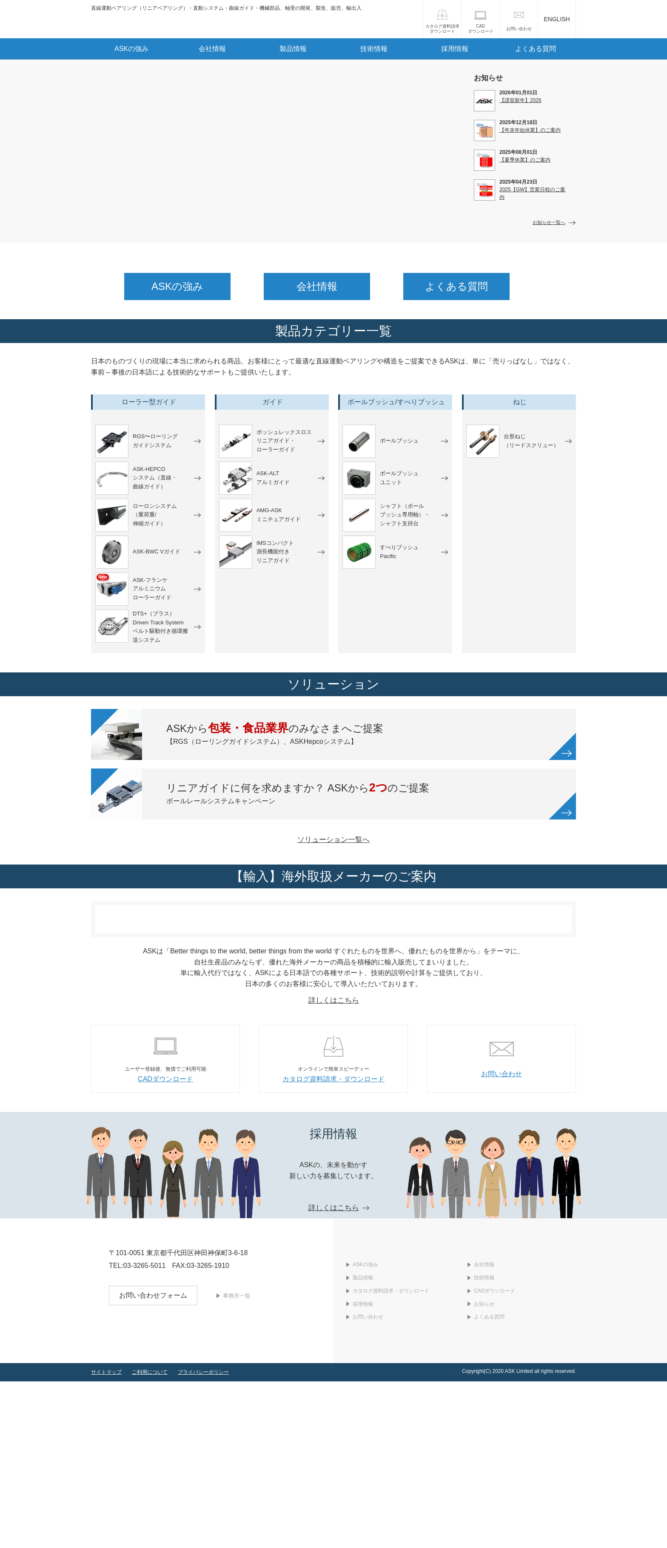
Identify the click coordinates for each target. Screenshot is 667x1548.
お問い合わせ (519, 28)
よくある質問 (535, 48)
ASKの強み (131, 48)
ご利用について (150, 1539)
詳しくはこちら (333, 1166)
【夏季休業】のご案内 (524, 160)
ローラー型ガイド (149, 401)
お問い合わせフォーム (153, 1476)
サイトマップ (106, 1539)
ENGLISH (557, 19)
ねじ (520, 401)
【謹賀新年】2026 (520, 100)
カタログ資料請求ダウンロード (442, 29)
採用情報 (454, 48)
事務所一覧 (237, 1477)
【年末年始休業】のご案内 (530, 130)
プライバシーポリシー (203, 1539)
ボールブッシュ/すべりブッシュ (396, 401)
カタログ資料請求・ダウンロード (391, 1457)
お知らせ (484, 1470)
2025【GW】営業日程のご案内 (532, 193)
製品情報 (293, 48)
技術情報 (374, 48)
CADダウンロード (480, 29)
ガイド (272, 401)
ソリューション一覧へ (333, 918)
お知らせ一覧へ (549, 222)
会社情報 (212, 48)
